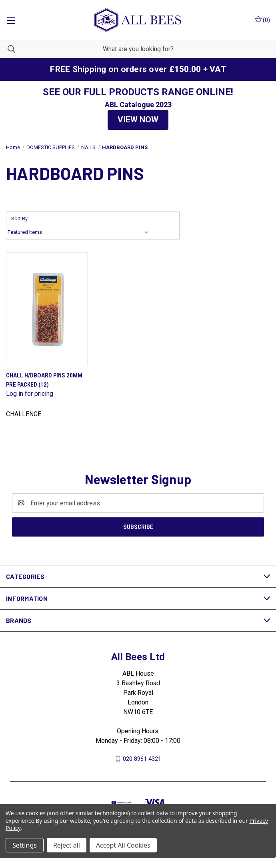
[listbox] (79, 232)
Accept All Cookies (123, 845)
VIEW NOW (138, 119)
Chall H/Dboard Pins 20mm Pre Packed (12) (44, 380)
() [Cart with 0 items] (262, 19)
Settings (24, 845)
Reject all (66, 845)
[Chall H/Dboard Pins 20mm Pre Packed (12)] (47, 309)
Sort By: (20, 218)
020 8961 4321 (142, 758)
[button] (138, 120)
